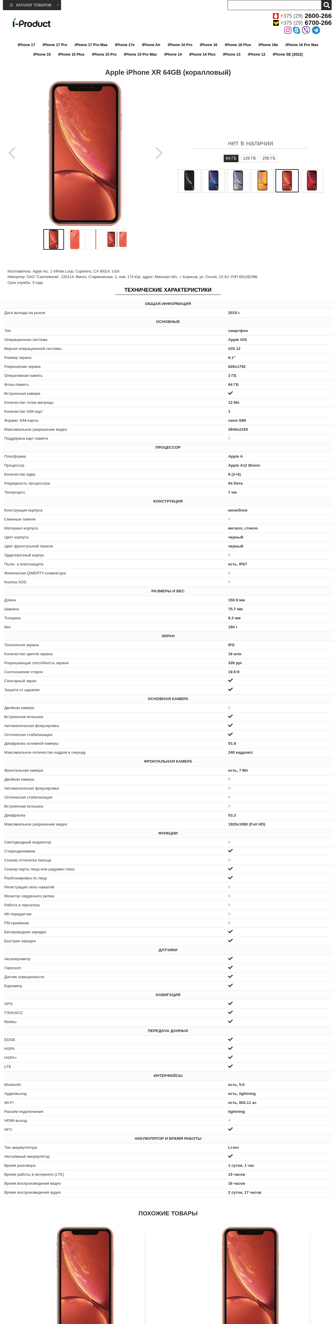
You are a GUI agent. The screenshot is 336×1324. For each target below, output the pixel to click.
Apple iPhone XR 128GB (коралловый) (44, 1306)
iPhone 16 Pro (180, 45)
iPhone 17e (125, 45)
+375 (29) (302, 15)
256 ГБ (269, 158)
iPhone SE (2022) (288, 54)
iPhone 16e (268, 45)
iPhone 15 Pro (104, 54)
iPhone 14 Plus (202, 54)
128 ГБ (249, 158)
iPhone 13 (231, 54)
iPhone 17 (26, 45)
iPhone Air (151, 45)
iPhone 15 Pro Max (140, 54)
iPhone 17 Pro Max (91, 45)
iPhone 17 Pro (55, 45)
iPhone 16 (208, 45)
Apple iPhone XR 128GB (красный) (291, 1306)
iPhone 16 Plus (238, 45)
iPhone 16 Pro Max (301, 45)
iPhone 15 (42, 54)
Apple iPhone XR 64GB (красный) (209, 1306)
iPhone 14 (173, 54)
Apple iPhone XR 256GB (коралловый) (126, 1306)
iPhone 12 (256, 54)
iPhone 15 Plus (71, 54)
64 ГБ (231, 158)
